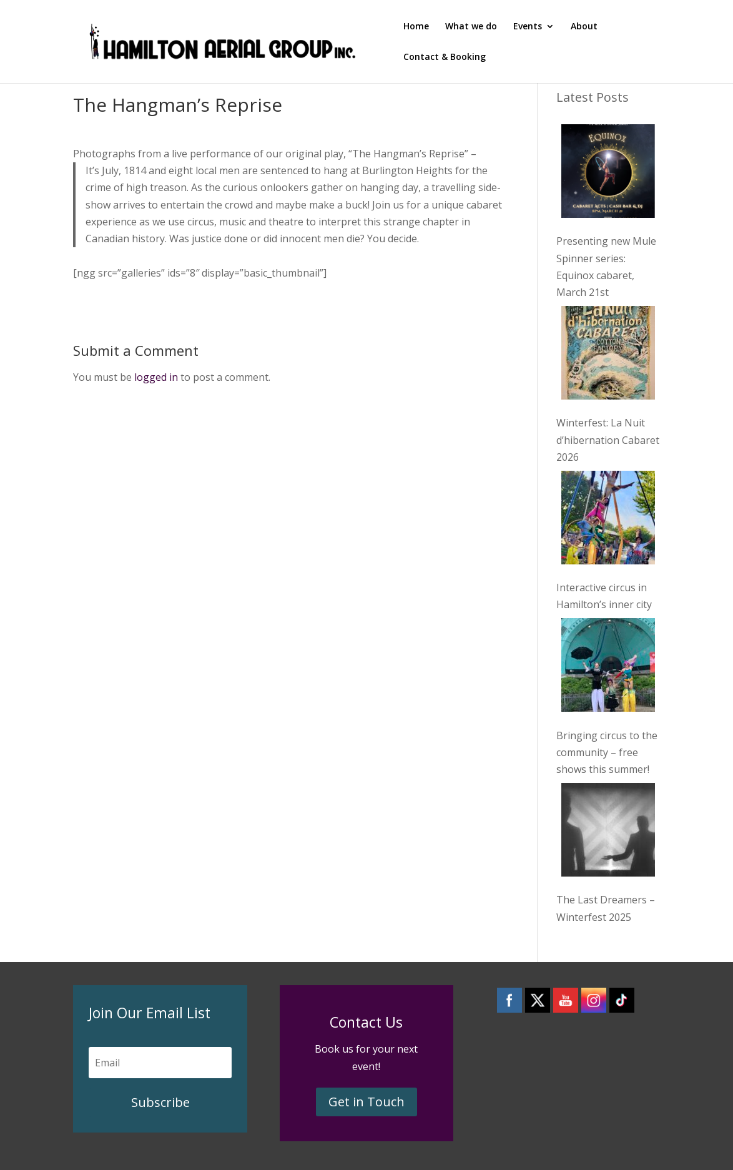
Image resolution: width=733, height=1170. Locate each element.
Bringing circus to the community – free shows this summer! (606, 752)
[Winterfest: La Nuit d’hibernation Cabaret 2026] (608, 355)
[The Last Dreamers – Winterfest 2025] (608, 832)
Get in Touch (366, 1101)
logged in (156, 377)
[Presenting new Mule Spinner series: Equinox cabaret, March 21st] (608, 173)
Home (416, 27)
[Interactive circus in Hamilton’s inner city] (608, 520)
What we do (471, 27)
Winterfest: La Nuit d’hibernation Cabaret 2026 (607, 439)
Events (527, 27)
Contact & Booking (444, 57)
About (584, 27)
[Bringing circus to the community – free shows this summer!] (608, 667)
